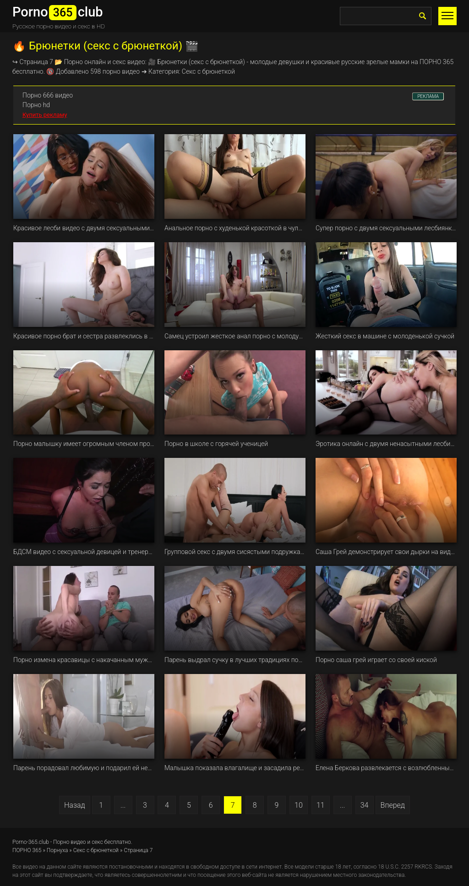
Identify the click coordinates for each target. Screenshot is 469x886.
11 (320, 805)
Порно (73, 61)
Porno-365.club (30, 842)
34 (364, 805)
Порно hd (36, 105)
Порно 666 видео (47, 95)
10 (298, 805)
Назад (74, 805)
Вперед (393, 805)
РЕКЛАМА (428, 96)
